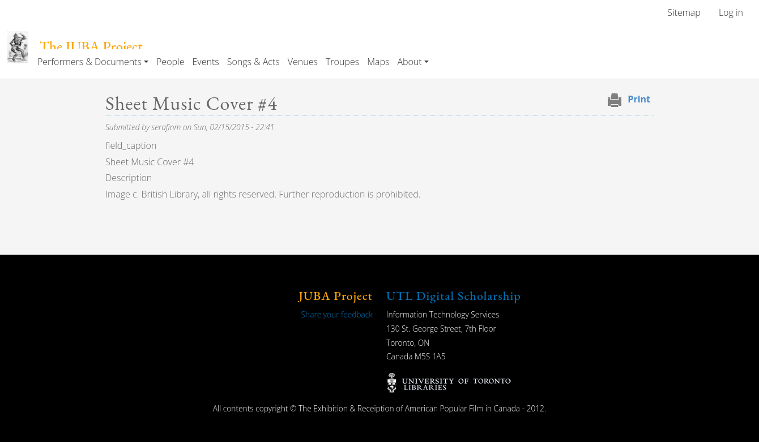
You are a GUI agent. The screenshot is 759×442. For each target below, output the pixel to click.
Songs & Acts (253, 61)
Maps (378, 61)
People (170, 61)
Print (639, 99)
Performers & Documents (89, 61)
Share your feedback (337, 314)
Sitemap (684, 12)
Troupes (342, 61)
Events (205, 61)
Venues (303, 61)
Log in (731, 12)
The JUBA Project (91, 46)
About (409, 61)
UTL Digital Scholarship (453, 295)
